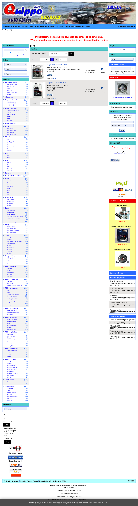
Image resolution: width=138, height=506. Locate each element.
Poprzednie (45, 60)
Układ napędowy (16, 317)
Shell (17, 193)
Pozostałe (17, 90)
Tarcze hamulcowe (17, 304)
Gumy (17, 391)
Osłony (17, 117)
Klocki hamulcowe (17, 296)
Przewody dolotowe (17, 373)
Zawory (17, 253)
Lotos (17, 189)
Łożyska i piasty (17, 393)
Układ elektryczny (16, 279)
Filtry (16, 126)
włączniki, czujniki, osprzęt (17, 285)
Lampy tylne (17, 199)
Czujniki (17, 139)
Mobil (17, 191)
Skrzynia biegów (16, 256)
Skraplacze (17, 149)
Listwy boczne (17, 115)
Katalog (17, 26)
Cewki (17, 353)
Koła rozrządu (17, 210)
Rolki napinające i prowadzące (17, 216)
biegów (17, 162)
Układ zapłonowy (16, 348)
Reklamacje (57, 481)
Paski (16, 208)
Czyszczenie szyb (16, 100)
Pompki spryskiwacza (17, 104)
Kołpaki (17, 88)
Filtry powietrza (17, 134)
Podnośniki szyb (17, 102)
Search (25, 50)
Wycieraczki (17, 106)
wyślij (122, 130)
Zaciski (17, 306)
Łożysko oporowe (17, 319)
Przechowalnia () (51, 26)
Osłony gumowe (17, 321)
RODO (64, 481)
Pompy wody (17, 273)
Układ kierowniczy (16, 308)
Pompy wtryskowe (17, 367)
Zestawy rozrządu (17, 222)
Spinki (17, 118)
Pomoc (29, 481)
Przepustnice (17, 371)
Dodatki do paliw (17, 227)
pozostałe (17, 262)
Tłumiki (17, 338)
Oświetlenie (16, 197)
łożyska (17, 260)
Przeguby (17, 327)
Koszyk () (40, 26)
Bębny (17, 292)
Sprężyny (17, 394)
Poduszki (17, 245)
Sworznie (17, 398)
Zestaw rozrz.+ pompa (17, 218)
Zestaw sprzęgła (17, 329)
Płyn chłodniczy (17, 229)
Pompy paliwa (17, 365)
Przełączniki (17, 201)
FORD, (55, 78)
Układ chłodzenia (16, 266)
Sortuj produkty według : (39, 53)
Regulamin (15, 481)
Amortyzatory (17, 389)
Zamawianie (43, 481)
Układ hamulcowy (16, 288)
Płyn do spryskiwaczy (17, 231)
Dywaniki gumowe (17, 84)
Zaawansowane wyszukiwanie (15, 55)
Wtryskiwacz (17, 375)
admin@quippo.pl (119, 154)
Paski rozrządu (17, 214)
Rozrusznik (17, 283)
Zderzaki (17, 120)
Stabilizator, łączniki (17, 396)
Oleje (11, 30)
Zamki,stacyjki (16, 380)
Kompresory (17, 141)
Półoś (17, 323)
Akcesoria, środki (16, 82)
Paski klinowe (17, 212)
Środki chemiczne (17, 92)
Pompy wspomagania (17, 313)
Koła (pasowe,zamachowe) (17, 241)
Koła (16, 153)
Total (17, 194)
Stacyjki (17, 382)
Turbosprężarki (17, 340)
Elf (17, 183)
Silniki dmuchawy (17, 147)
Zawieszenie (16, 386)
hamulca (17, 166)
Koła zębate (17, 258)
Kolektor (17, 363)
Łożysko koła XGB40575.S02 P (122, 97)
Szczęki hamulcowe (17, 302)
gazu (17, 164)
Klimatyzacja (16, 137)
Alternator (17, 281)
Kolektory (17, 239)
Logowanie (122, 26)
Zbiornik (17, 377)
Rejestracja (131, 26)
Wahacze (17, 400)
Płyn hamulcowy (17, 233)
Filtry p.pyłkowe (17, 130)
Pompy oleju (17, 247)
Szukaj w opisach (16, 53)
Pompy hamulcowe (17, 298)
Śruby (17, 157)
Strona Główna (8, 26)
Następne (63, 60)
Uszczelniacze (17, 264)
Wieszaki (17, 344)
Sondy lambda (17, 336)
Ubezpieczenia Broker (82, 26)
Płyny (16, 225)
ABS (17, 290)
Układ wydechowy (16, 332)
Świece (17, 356)
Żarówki (17, 205)
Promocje (25, 26)
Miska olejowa (17, 243)
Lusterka (16, 173)
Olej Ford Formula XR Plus (56, 82)
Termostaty (17, 276)
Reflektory (17, 203)
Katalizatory (17, 334)
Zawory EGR (17, 346)
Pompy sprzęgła (17, 325)
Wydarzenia (70, 26)
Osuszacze (17, 145)
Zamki (17, 384)
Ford (15, 30)
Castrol (17, 181)
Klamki (17, 113)
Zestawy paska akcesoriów (17, 220)
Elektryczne (17, 86)
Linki (16, 160)
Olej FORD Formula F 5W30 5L (58, 65)
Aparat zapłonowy (17, 351)
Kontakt (61, 26)
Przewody (17, 274)
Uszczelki (17, 151)
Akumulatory (16, 97)
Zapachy (17, 94)
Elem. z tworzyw (16, 109)
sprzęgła (17, 170)
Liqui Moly (17, 187)
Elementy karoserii (16, 123)
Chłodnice (17, 269)
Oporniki (17, 143)
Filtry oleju (17, 128)
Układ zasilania (16, 359)
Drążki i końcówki (17, 311)
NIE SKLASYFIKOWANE (16, 176)
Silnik (16, 235)
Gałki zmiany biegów (17, 111)
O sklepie (7, 481)
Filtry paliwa (17, 132)
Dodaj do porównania (102, 73)
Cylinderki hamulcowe (17, 294)
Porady (35, 481)
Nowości (33, 26)
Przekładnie (17, 314)
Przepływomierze (17, 369)
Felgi (17, 156)
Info (50, 481)
